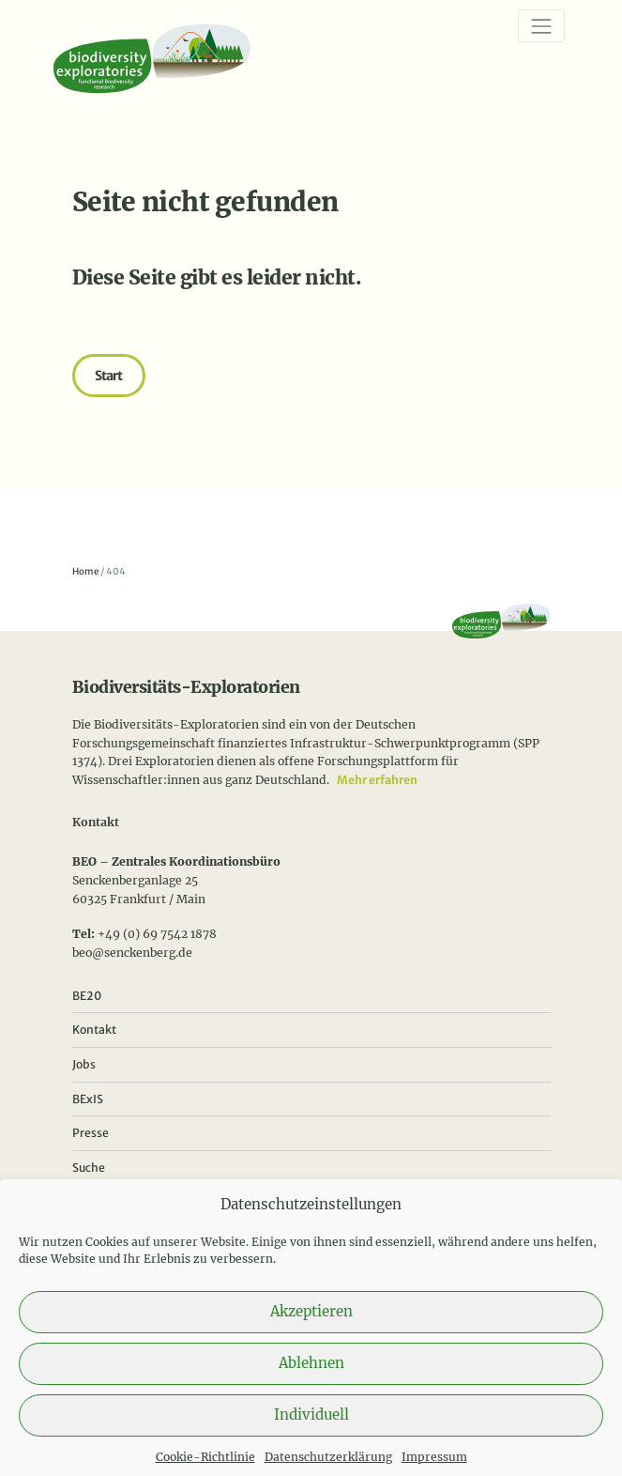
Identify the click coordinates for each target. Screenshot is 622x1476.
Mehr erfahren (377, 780)
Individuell (311, 1430)
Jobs (84, 1064)
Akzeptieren (311, 1327)
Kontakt (94, 1029)
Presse (90, 1133)
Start (109, 375)
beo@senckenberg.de (132, 953)
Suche (88, 1168)
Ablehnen (311, 1379)
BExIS (87, 1099)
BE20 (86, 996)
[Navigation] (541, 25)
